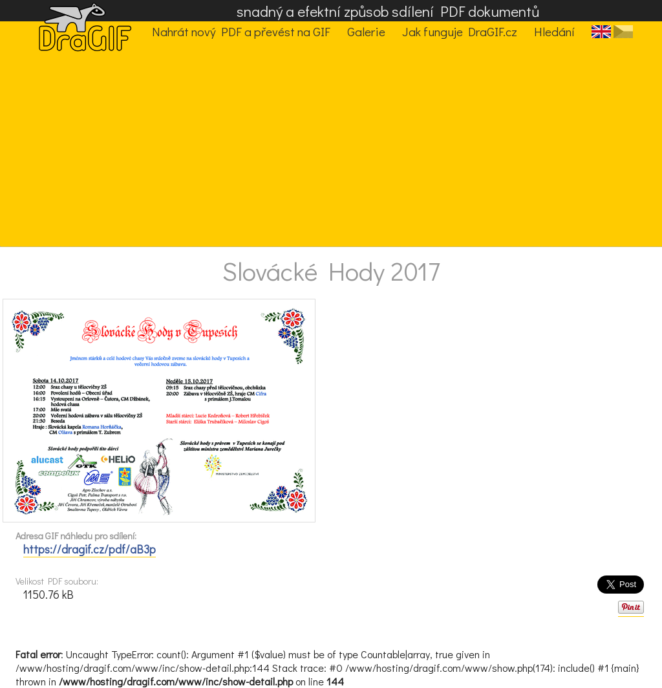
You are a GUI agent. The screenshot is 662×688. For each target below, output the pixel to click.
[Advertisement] (320, 149)
